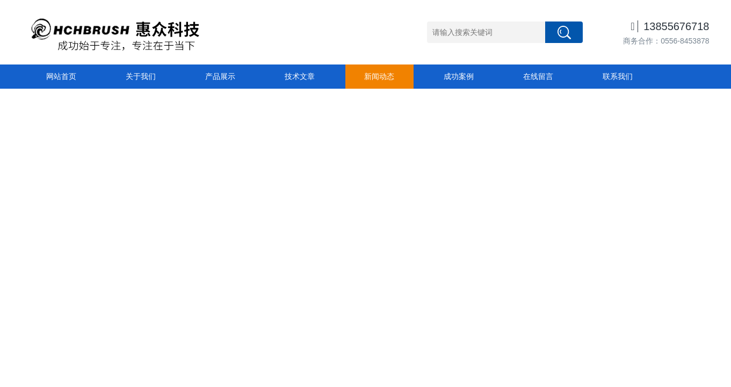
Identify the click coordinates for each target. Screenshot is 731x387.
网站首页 (61, 76)
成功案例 (459, 76)
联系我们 (618, 76)
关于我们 (141, 76)
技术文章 (300, 76)
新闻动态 (379, 76)
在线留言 (538, 76)
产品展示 (220, 76)
